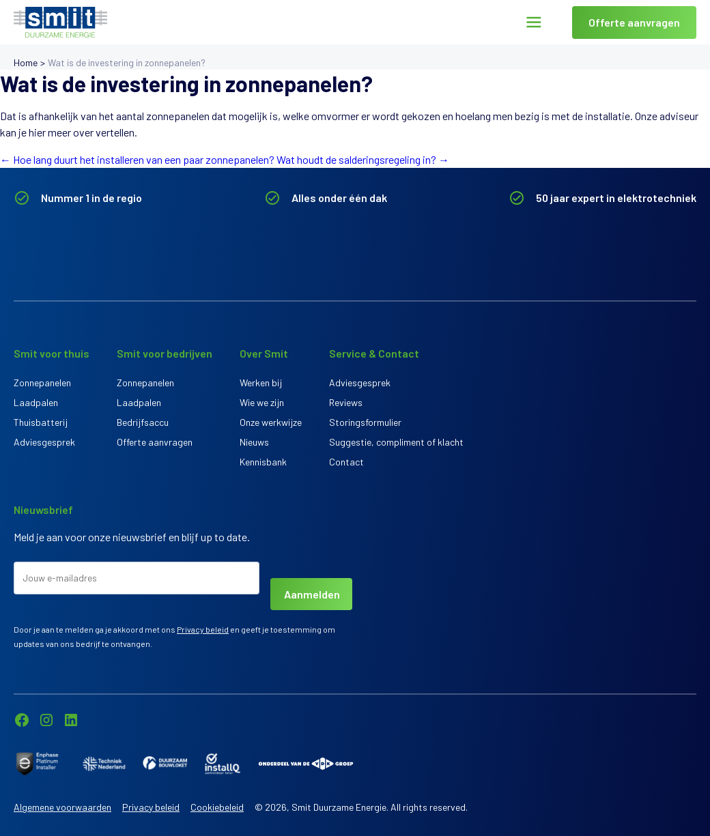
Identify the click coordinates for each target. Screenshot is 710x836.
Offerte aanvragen (634, 22)
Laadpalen (36, 402)
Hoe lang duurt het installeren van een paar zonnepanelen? (137, 159)
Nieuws (254, 442)
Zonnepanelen (42, 382)
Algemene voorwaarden (62, 807)
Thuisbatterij (41, 422)
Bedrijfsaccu (143, 422)
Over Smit (264, 353)
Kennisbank (263, 461)
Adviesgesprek (44, 442)
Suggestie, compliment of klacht (396, 442)
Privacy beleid (203, 629)
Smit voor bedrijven (164, 353)
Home (26, 62)
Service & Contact (374, 353)
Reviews (346, 402)
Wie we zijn (262, 402)
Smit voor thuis (51, 353)
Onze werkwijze (271, 422)
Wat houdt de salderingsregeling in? (362, 159)
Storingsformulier (365, 422)
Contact (346, 461)
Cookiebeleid (217, 807)
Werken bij (261, 382)
